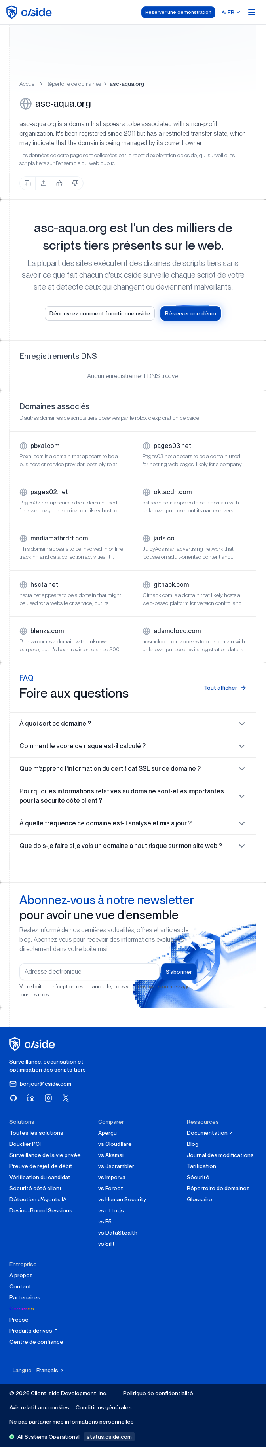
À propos (21, 1275)
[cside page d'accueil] (33, 1044)
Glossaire (199, 1199)
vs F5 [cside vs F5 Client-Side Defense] (105, 1221)
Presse (19, 1319)
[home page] (30, 12)
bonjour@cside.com (40, 1083)
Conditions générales (104, 1407)
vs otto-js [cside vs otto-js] (111, 1210)
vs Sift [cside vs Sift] (106, 1243)
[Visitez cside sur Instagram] (48, 1098)
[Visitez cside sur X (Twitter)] (66, 1098)
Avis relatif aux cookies (39, 1407)
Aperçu (107, 1133)
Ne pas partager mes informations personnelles (72, 1422)
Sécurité (198, 1177)
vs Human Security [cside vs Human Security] (122, 1199)
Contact (20, 1286)
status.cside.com (109, 1437)
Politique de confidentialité (158, 1393)
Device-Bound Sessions (41, 1210)
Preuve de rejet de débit (41, 1166)
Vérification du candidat (40, 1177)
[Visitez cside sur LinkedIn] (31, 1098)
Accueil (28, 84)
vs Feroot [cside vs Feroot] (110, 1188)
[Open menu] (251, 12)
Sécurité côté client (36, 1188)
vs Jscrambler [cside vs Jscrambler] (116, 1166)
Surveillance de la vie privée (45, 1155)
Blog (192, 1144)
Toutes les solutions (36, 1133)
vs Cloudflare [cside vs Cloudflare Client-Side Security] (115, 1144)
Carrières (22, 1308)
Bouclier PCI (25, 1144)
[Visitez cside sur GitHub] (13, 1098)
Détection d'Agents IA (38, 1199)
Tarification (201, 1166)
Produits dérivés (34, 1331)
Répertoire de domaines (73, 84)
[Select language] (231, 12)
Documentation (210, 1133)
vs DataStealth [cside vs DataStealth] (117, 1232)
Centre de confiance (39, 1342)
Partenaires (25, 1297)
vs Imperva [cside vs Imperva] (111, 1177)
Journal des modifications (220, 1155)
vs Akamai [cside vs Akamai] (111, 1155)
